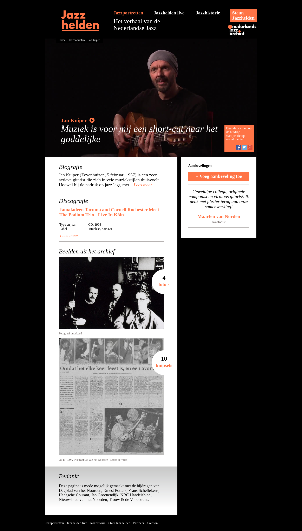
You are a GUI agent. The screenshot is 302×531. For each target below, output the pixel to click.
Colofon (152, 523)
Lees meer (142, 184)
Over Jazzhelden (119, 523)
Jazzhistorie (208, 12)
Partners (138, 523)
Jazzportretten (128, 12)
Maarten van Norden (218, 216)
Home (62, 40)
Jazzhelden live (169, 12)
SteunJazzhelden (243, 15)
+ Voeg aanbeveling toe (219, 176)
